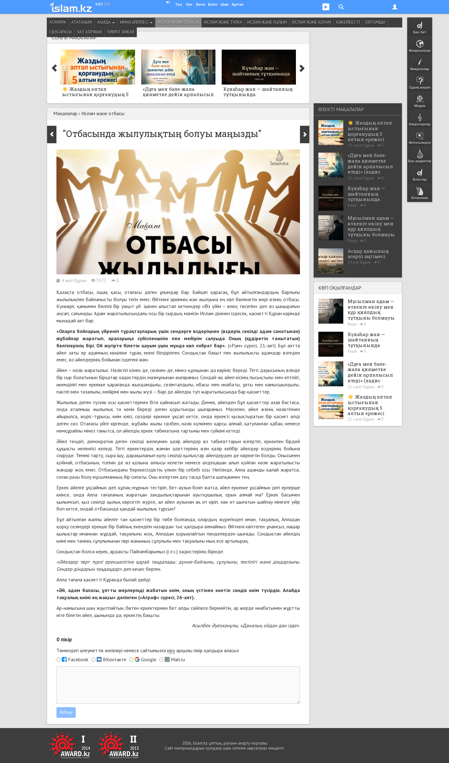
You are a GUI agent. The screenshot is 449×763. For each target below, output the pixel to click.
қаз (99, 3)
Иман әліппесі (136, 22)
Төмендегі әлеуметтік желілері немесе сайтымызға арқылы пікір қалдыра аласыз (147, 650)
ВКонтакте (114, 659)
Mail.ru (178, 659)
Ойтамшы (375, 22)
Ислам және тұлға (223, 22)
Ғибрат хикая (120, 32)
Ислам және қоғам (311, 22)
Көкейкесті (348, 22)
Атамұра (57, 22)
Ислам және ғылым (267, 22)
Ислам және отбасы (178, 22)
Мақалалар (65, 113)
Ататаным (81, 22)
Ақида (106, 22)
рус (107, 3)
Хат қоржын (89, 32)
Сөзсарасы (60, 32)
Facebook (78, 659)
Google (148, 659)
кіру (171, 650)
